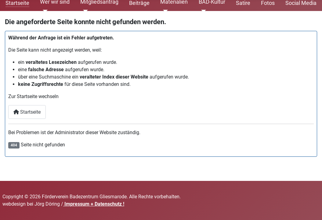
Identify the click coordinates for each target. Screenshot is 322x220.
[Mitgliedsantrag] (84, 11)
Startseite (27, 112)
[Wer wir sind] (44, 11)
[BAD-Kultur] (202, 11)
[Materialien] (164, 11)
